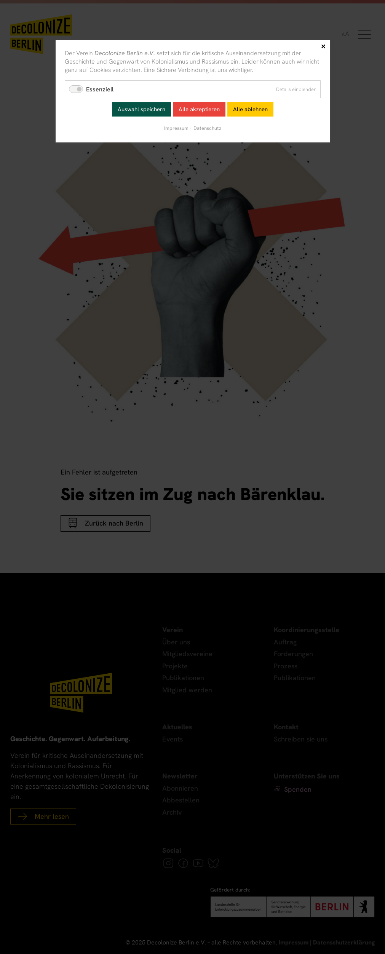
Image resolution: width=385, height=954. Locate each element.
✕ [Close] (323, 47)
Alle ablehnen (250, 109)
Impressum (176, 128)
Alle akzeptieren (199, 109)
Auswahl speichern (141, 109)
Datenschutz (207, 128)
